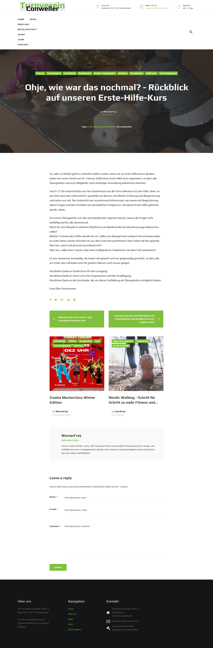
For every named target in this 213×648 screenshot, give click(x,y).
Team (103, 19)
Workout (78, 320)
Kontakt (117, 19)
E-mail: (54, 484)
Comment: (55, 501)
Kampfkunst (85, 48)
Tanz (97, 316)
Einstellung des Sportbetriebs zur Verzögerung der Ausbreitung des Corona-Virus (134, 293)
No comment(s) (124, 101)
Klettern (123, 48)
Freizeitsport (53, 48)
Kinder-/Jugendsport (104, 48)
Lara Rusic (120, 386)
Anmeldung (59, 316)
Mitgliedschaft (70, 19)
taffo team (151, 48)
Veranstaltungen (168, 48)
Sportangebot (74, 607)
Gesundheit (69, 48)
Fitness (40, 48)
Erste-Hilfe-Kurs (95, 101)
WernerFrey (110, 86)
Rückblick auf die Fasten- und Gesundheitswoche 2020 (75, 294)
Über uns (49, 19)
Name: (53, 471)
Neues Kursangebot (123, 316)
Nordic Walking (120, 320)
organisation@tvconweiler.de (156, 8)
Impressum (80, 643)
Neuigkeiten (136, 48)
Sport (89, 19)
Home (23, 19)
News (35, 19)
